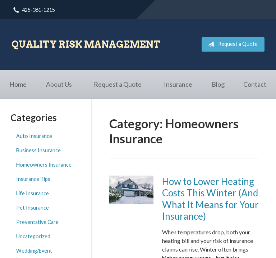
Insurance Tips (33, 179)
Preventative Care (37, 222)
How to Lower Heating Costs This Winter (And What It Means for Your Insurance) (210, 199)
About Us (59, 84)
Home (18, 84)
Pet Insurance (32, 208)
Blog (218, 84)
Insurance (178, 84)
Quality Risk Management (86, 44)
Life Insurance (32, 193)
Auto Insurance (34, 136)
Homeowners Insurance (44, 165)
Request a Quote (231, 44)
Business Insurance (38, 150)
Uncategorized (33, 236)
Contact (254, 84)
